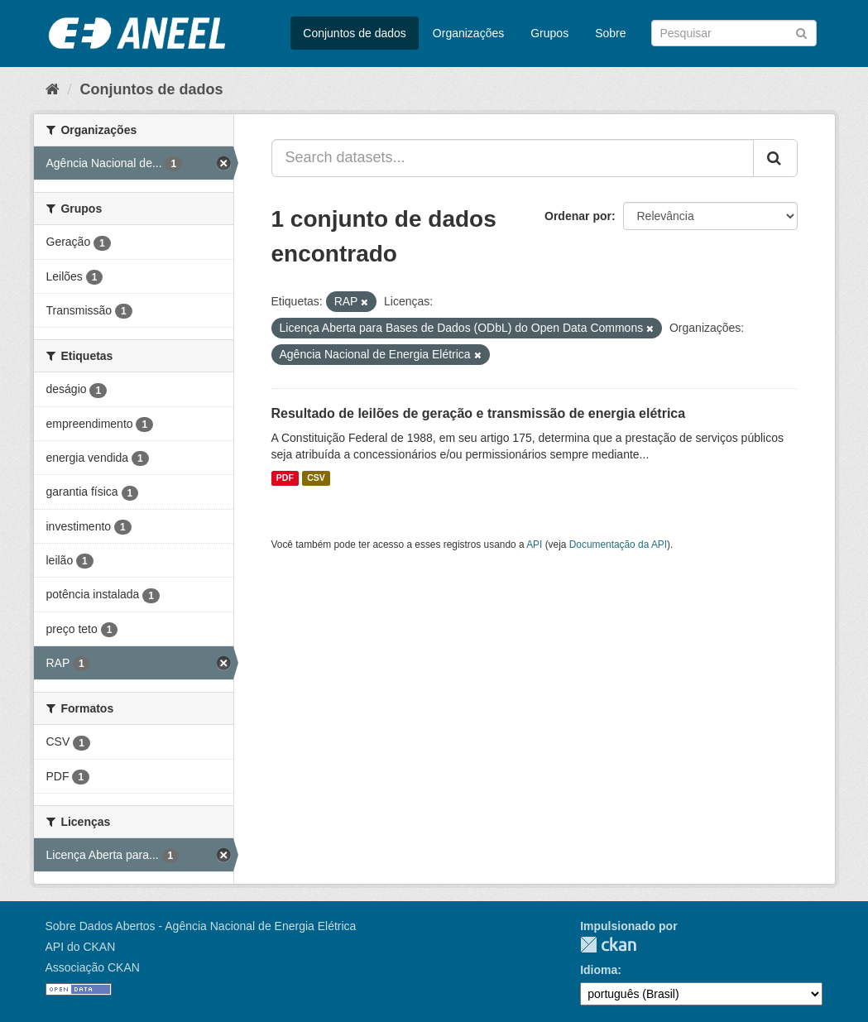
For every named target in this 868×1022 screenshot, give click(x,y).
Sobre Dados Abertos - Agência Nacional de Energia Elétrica (201, 926)
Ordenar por (577, 216)
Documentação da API (618, 544)
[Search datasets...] (512, 158)
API (534, 544)
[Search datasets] (734, 33)
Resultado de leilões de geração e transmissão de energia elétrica (478, 413)
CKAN (608, 944)
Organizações (468, 33)
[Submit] (801, 32)
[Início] (53, 89)
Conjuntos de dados (354, 33)
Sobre (610, 33)
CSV (316, 478)
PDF (285, 478)
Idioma (598, 969)
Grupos (549, 33)
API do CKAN (81, 946)
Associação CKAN (93, 967)
